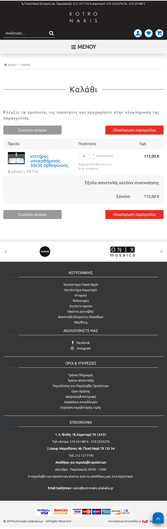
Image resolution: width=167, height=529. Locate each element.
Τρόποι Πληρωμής (80, 375)
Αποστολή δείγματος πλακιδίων (80, 317)
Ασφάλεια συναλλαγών (81, 402)
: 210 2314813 (135, 3)
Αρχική (11, 64)
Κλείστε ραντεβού (81, 311)
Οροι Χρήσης (81, 391)
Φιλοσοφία (81, 301)
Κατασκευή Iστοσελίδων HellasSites (136, 521)
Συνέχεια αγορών (32, 130)
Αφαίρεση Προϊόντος (95, 164)
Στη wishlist (88, 168)
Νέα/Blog (80, 322)
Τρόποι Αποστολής (80, 380)
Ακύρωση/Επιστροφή (80, 396)
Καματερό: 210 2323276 (106, 3)
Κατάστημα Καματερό (81, 290)
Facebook (81, 343)
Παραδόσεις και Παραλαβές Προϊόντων (81, 386)
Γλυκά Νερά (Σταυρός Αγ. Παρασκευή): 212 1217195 (56, 3)
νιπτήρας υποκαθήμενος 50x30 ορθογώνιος (49, 161)
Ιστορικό (81, 295)
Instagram (81, 348)
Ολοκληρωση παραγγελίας (134, 130)
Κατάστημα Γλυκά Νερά (81, 284)
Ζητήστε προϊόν (80, 306)
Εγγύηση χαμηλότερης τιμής (81, 407)
